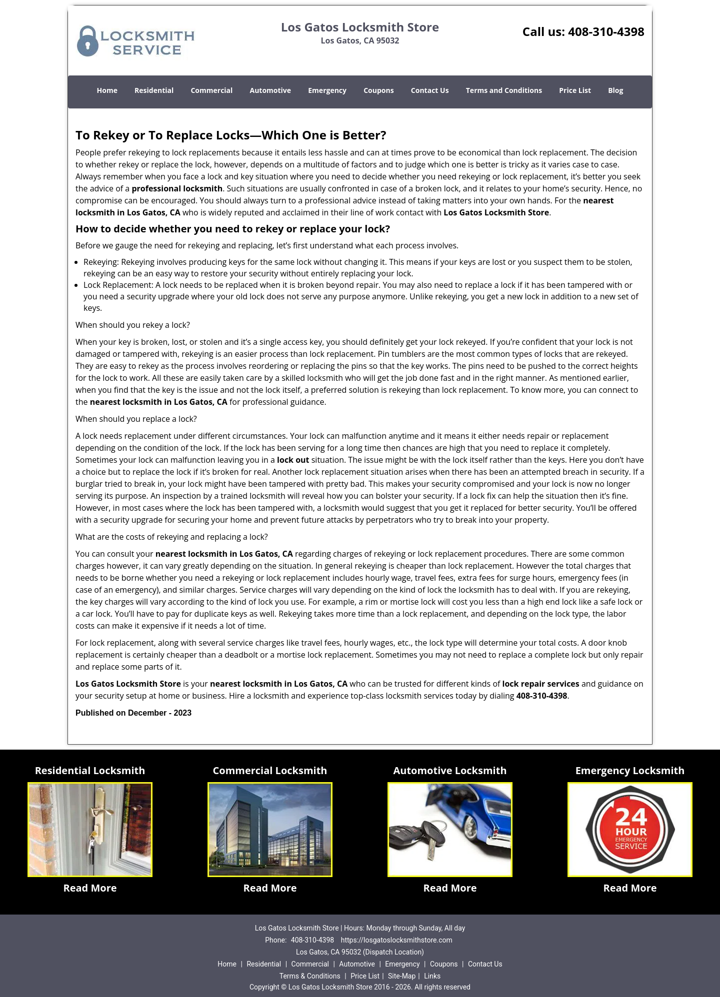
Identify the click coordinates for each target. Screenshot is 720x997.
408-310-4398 (606, 31)
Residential (154, 90)
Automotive (271, 90)
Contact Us (430, 90)
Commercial (211, 90)
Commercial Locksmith (270, 770)
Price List (575, 90)
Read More (89, 888)
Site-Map (402, 976)
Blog (615, 90)
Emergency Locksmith (630, 770)
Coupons (379, 90)
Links (432, 976)
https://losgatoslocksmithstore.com (396, 940)
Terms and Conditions (504, 90)
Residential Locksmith (90, 770)
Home (107, 90)
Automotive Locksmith (449, 770)
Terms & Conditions (310, 976)
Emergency (327, 90)
